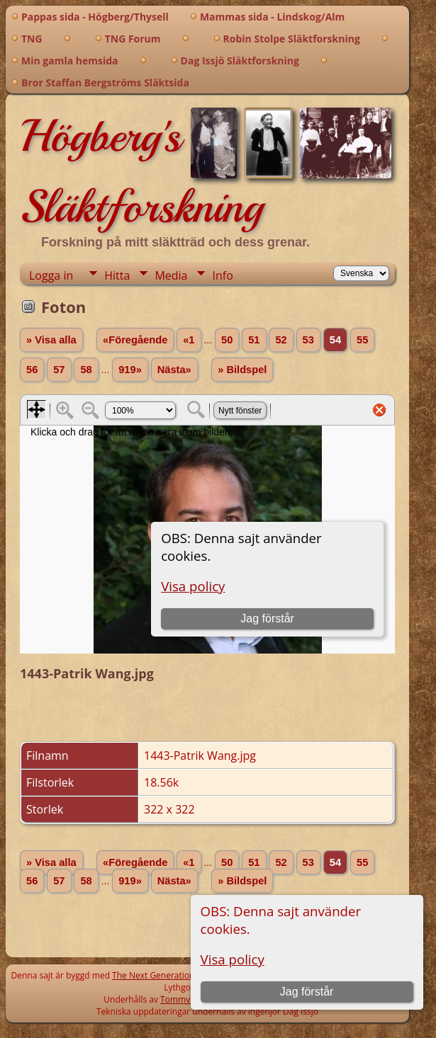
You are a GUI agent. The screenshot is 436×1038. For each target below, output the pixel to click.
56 (32, 369)
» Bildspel (242, 369)
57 (59, 369)
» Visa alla (51, 340)
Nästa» (174, 369)
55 (362, 340)
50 (227, 340)
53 (308, 340)
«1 (188, 340)
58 (85, 369)
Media (171, 275)
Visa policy (232, 959)
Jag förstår (307, 992)
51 (253, 340)
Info (222, 275)
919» (130, 369)
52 (280, 340)
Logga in (51, 275)
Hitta (117, 275)
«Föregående (135, 340)
